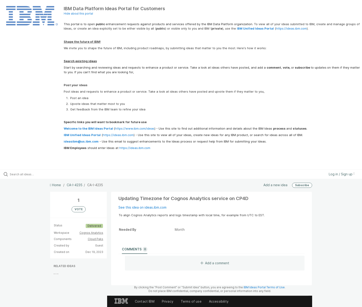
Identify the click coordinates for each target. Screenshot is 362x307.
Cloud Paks (95, 239)
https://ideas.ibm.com (291, 28)
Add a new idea (275, 185)
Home (56, 185)
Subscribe (302, 185)
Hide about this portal (78, 13)
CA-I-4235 (74, 185)
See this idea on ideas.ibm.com (142, 207)
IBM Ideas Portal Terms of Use (264, 287)
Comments (134, 249)
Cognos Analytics (91, 232)
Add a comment (214, 263)
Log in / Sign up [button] (342, 174)
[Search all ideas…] (42, 174)
